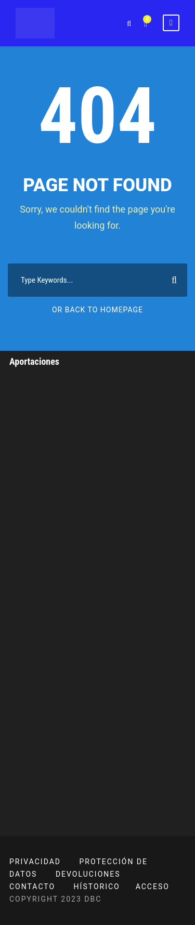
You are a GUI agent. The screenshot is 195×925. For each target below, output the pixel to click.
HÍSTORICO (97, 886)
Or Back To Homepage (97, 310)
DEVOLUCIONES (88, 874)
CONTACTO (32, 886)
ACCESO (153, 886)
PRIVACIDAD (35, 861)
